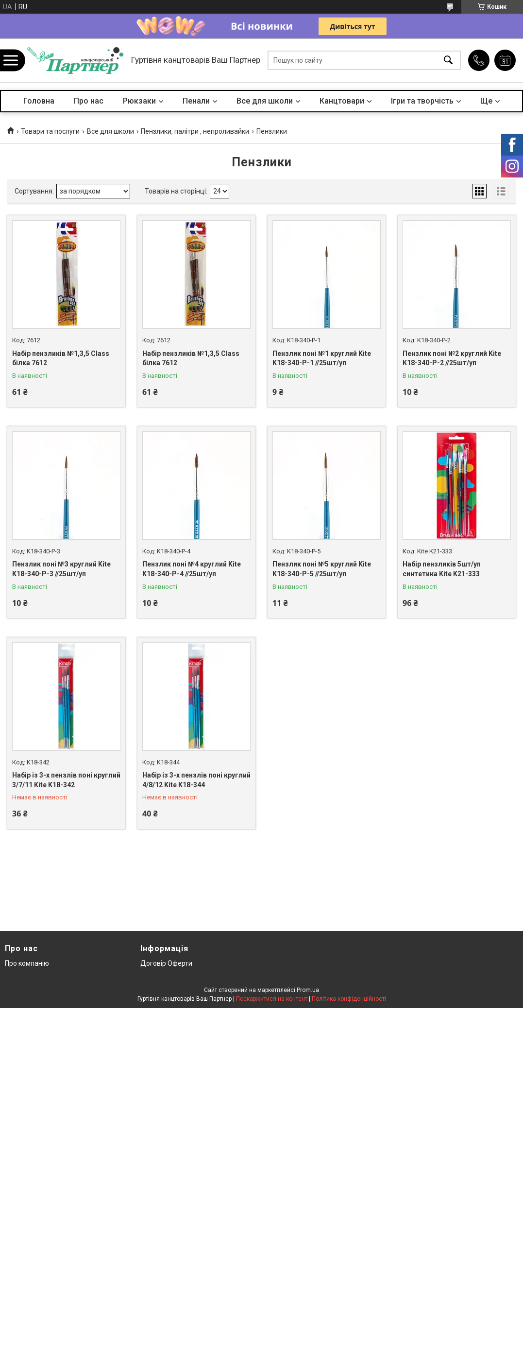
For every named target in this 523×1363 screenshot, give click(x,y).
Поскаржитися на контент (271, 998)
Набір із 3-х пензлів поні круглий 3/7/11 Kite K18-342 (66, 780)
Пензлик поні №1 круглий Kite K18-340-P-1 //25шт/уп (321, 358)
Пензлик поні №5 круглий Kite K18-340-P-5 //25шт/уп (321, 569)
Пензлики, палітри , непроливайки (195, 131)
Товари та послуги (50, 131)
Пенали (196, 101)
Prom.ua (308, 990)
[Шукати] (448, 61)
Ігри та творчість (422, 101)
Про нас (88, 101)
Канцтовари (342, 101)
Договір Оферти (166, 963)
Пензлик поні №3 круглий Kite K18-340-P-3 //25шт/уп (61, 569)
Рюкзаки (139, 101)
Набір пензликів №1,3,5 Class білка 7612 (60, 358)
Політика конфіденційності (349, 998)
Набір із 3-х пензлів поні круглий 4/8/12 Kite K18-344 (196, 780)
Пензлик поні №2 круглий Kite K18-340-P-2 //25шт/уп (452, 358)
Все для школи (264, 101)
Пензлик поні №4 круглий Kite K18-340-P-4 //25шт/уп (191, 569)
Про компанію (27, 963)
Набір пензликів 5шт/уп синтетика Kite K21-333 (442, 569)
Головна (38, 101)
